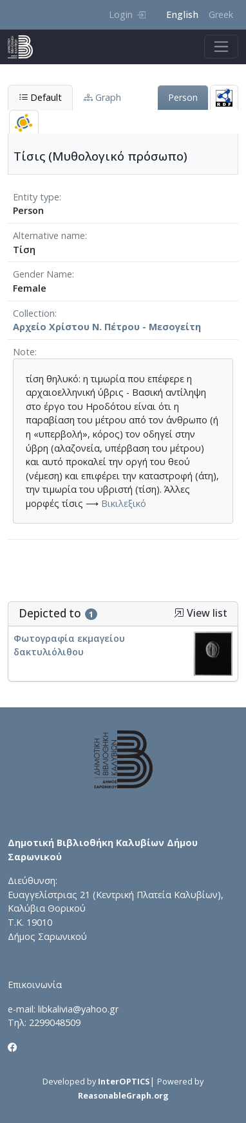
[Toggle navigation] (221, 46)
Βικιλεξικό (123, 503)
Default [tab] (40, 97)
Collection (34, 313)
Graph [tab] (102, 97)
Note (24, 352)
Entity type (36, 197)
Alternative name (49, 235)
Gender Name (42, 274)
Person (183, 97)
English (182, 14)
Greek (221, 14)
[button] (179, 613)
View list (200, 613)
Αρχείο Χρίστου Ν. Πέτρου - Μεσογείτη (107, 327)
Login (127, 14)
